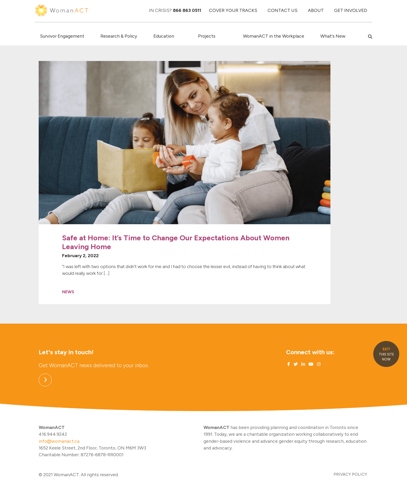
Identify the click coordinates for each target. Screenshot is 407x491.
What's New (332, 36)
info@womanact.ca (59, 441)
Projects (206, 36)
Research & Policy (118, 36)
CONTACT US (282, 10)
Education (163, 36)
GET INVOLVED (350, 10)
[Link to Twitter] (295, 364)
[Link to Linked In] (302, 364)
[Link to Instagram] (318, 364)
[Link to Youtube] (310, 364)
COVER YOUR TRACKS (233, 10)
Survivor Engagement (62, 36)
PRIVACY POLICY (350, 474)
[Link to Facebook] (288, 364)
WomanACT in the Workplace (273, 36)
